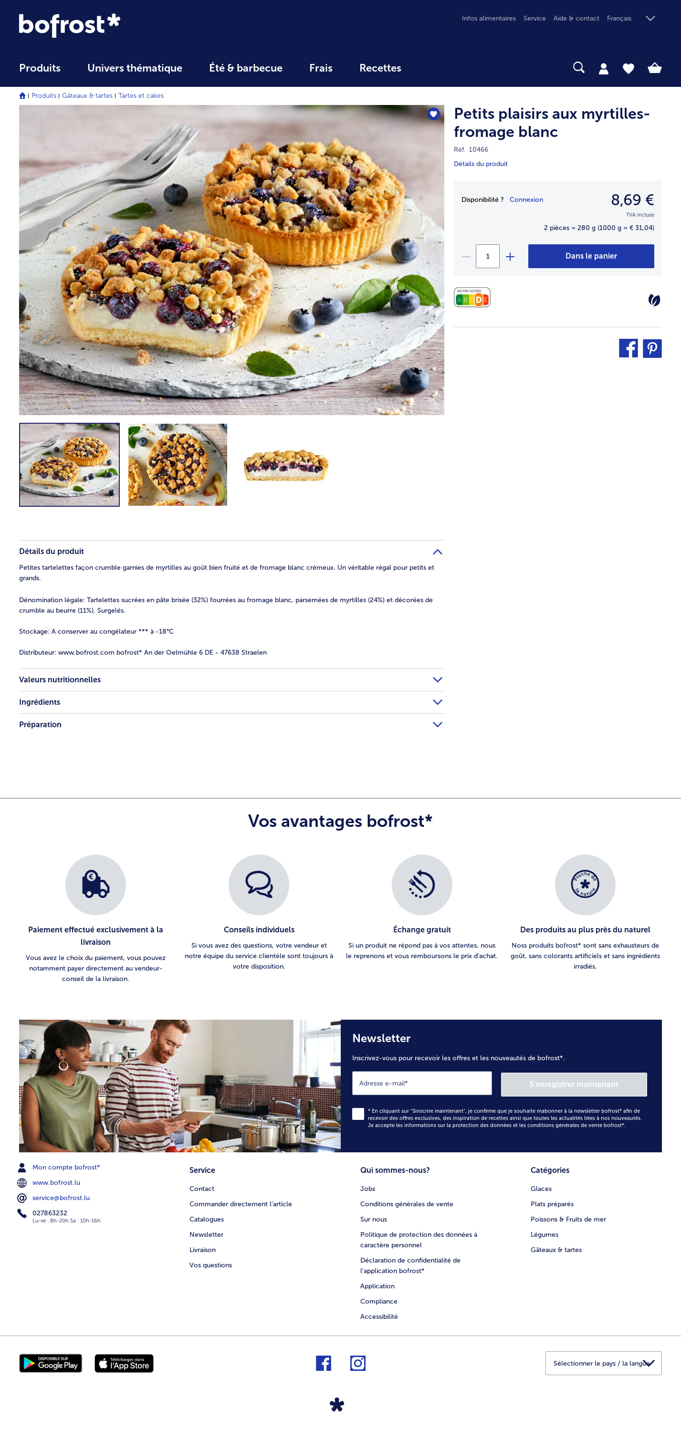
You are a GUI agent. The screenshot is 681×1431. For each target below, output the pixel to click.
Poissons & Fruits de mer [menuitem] (568, 1217)
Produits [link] (40, 68)
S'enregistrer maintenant (590, 1082)
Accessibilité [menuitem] (379, 1314)
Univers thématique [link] (134, 68)
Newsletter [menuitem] (206, 1232)
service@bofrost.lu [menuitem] (54, 1196)
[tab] (603, 68)
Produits (43, 96)
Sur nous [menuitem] (373, 1217)
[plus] (509, 256)
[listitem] (96, 919)
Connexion (526, 200)
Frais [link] (321, 68)
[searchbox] (434, 67)
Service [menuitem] (535, 18)
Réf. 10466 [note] (471, 150)
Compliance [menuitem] (379, 1299)
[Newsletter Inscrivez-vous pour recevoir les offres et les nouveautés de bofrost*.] (501, 1085)
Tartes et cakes (141, 96)
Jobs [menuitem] (367, 1186)
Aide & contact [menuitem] (576, 18)
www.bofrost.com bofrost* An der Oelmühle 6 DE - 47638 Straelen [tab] (143, 652)
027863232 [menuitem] (43, 1212)
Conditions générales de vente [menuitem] (406, 1202)
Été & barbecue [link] (246, 68)
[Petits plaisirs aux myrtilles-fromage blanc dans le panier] (591, 256)
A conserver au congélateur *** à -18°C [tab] (96, 631)
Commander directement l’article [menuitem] (240, 1202)
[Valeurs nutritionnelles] (474, 297)
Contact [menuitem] (201, 1186)
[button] (634, 18)
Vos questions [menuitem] (210, 1263)
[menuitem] (40, 73)
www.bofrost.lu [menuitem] (49, 1181)
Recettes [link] (380, 68)
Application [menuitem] (377, 1284)
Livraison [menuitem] (202, 1247)
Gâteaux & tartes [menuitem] (556, 1247)
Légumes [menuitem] (544, 1232)
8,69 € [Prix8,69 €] (632, 200)
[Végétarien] (654, 300)
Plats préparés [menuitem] (552, 1202)
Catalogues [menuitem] (206, 1217)
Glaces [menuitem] (541, 1186)
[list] (340, 919)
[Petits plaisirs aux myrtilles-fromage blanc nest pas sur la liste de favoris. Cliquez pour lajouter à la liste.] (433, 115)
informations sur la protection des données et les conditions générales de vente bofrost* (514, 1124)
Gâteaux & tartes (87, 96)
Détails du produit (481, 164)
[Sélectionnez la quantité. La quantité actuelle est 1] (488, 256)
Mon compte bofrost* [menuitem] (59, 1166)
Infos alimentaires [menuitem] (489, 18)
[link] (115, 25)
